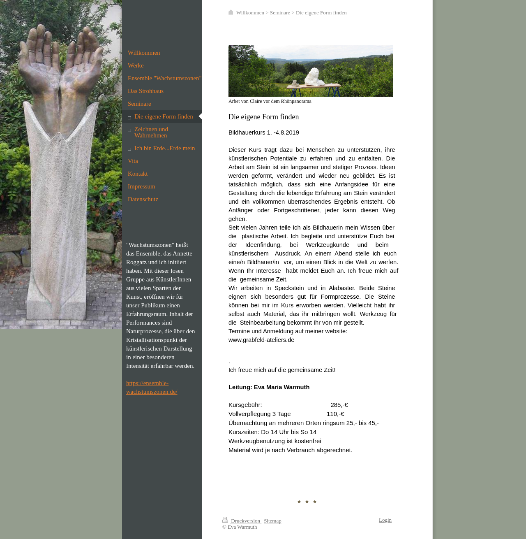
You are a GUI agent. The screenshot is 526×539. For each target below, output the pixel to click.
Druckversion (241, 521)
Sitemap (272, 521)
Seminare (280, 12)
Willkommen (250, 12)
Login (385, 520)
